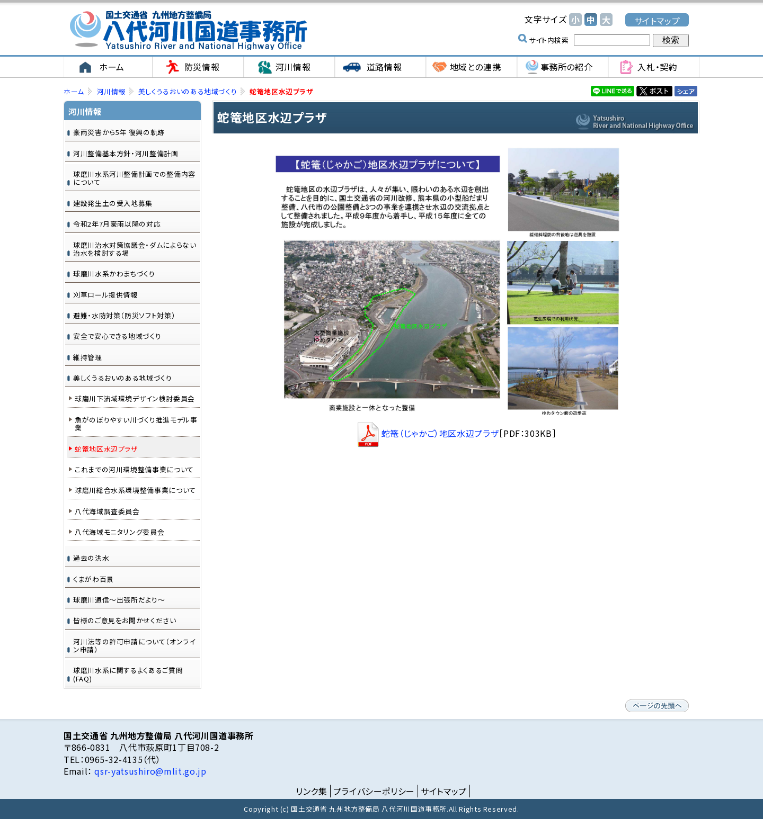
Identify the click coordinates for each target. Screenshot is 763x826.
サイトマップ (657, 20)
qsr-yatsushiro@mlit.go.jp (149, 771)
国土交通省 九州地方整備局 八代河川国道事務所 (188, 30)
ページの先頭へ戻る (657, 706)
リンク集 (311, 791)
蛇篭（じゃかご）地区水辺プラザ (427, 433)
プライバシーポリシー (374, 791)
